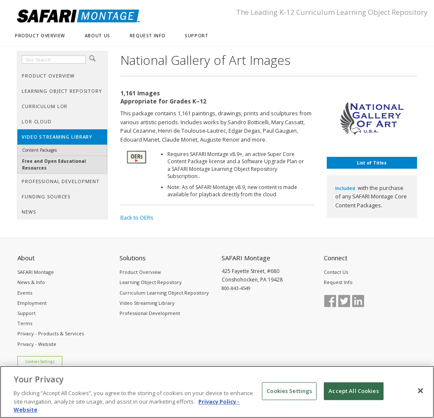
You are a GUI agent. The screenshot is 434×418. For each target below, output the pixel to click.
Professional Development (150, 313)
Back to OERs (136, 217)
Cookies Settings (40, 361)
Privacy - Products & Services (50, 333)
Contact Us (336, 272)
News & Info (31, 282)
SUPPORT (196, 36)
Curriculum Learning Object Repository (164, 293)
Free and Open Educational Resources (54, 164)
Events (24, 293)
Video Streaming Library (147, 303)
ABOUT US (97, 36)
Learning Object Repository (151, 282)
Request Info (338, 282)
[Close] (420, 396)
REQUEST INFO (147, 36)
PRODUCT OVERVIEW (40, 36)
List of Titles (372, 163)
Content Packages (39, 150)
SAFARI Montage (35, 272)
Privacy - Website (36, 344)
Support (26, 313)
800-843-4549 (236, 288)
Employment (32, 303)
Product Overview (140, 272)
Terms (24, 323)
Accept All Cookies (353, 396)
